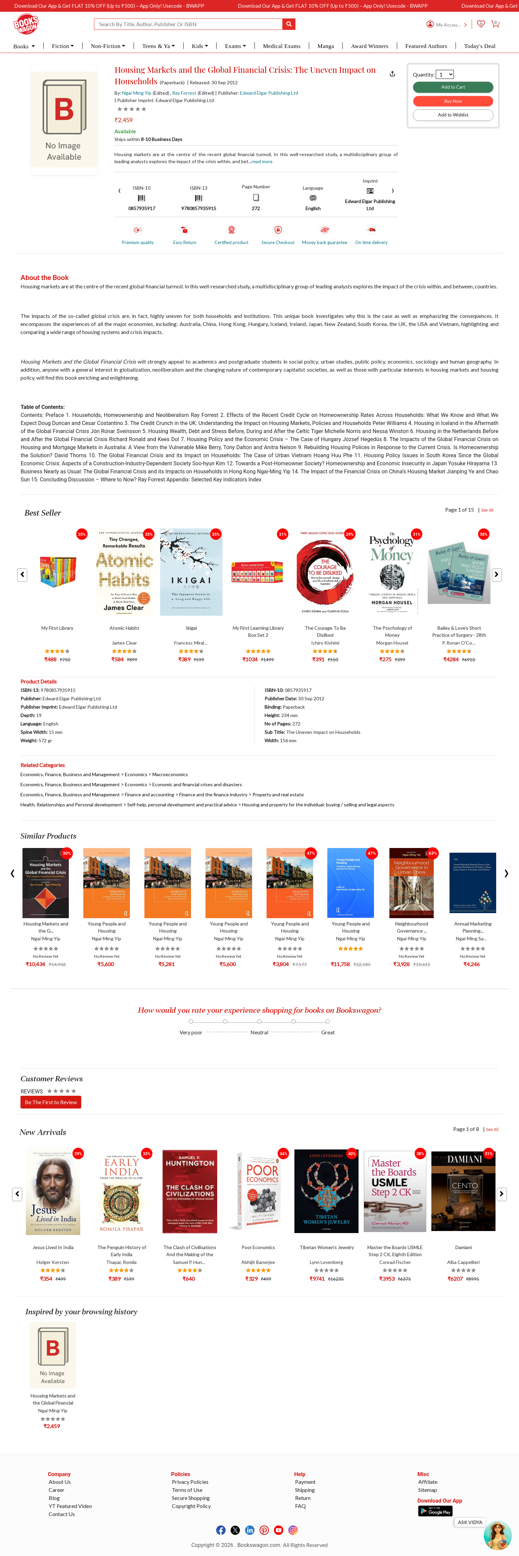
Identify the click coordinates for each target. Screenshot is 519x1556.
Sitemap (427, 1490)
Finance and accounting (149, 794)
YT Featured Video (70, 1506)
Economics (136, 774)
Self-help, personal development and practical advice (182, 804)
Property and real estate (278, 794)
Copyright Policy (191, 1506)
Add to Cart (453, 87)
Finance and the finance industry (213, 794)
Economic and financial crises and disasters (197, 784)
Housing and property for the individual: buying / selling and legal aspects (318, 804)
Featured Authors (426, 46)
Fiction (60, 46)
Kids (197, 46)
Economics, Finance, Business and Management (70, 774)
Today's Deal (480, 46)
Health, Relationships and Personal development (71, 804)
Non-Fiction (106, 46)
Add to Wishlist (453, 114)
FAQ (300, 1506)
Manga (326, 46)
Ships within (148, 139)
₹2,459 (123, 120)
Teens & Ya (156, 46)
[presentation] (119, 190)
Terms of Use (187, 1490)
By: (132, 93)
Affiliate (427, 1481)
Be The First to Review (51, 1102)
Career (56, 1490)
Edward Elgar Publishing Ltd (269, 93)
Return (303, 1498)
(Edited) (161, 93)
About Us (60, 1481)
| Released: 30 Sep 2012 (212, 82)
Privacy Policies (190, 1481)
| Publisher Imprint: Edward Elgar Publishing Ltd (164, 100)
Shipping (305, 1490)
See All (487, 510)
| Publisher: (256, 93)
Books (21, 46)
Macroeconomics (170, 774)
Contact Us (62, 1514)
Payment (305, 1481)
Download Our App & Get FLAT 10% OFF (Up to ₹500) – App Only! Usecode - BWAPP (125, 6)
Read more (262, 161)
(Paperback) (172, 82)
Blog (54, 1498)
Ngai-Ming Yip (136, 93)
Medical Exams (281, 46)
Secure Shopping (191, 1498)
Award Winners (369, 46)
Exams (233, 46)
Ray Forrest (184, 93)
